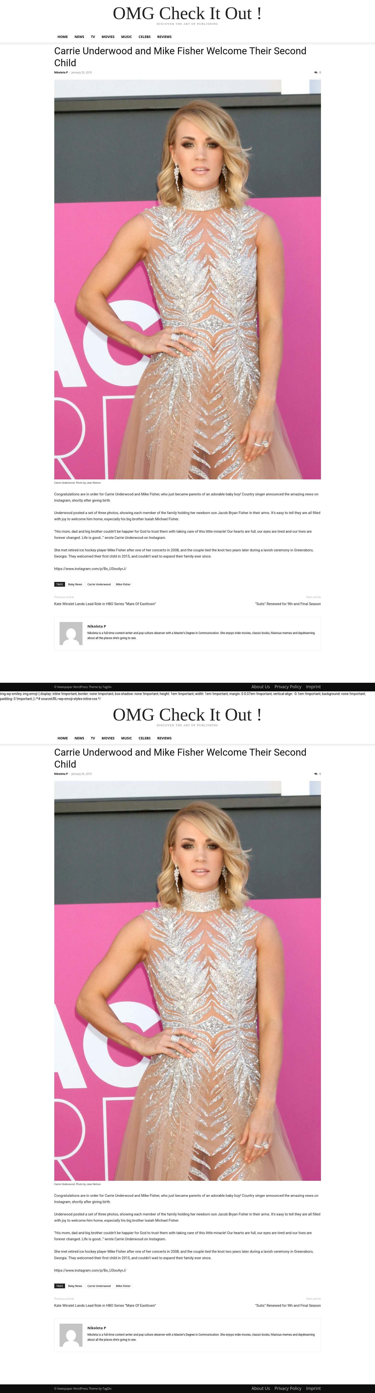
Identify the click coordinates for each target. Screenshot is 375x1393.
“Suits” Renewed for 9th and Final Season (288, 604)
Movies (108, 36)
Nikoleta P (61, 72)
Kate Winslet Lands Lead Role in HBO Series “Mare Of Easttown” (105, 604)
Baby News (75, 584)
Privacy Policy (288, 686)
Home (63, 36)
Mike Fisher (123, 584)
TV (93, 36)
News (79, 36)
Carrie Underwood (99, 584)
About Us (261, 686)
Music (126, 36)
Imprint (313, 686)
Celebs (145, 36)
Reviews (164, 36)
